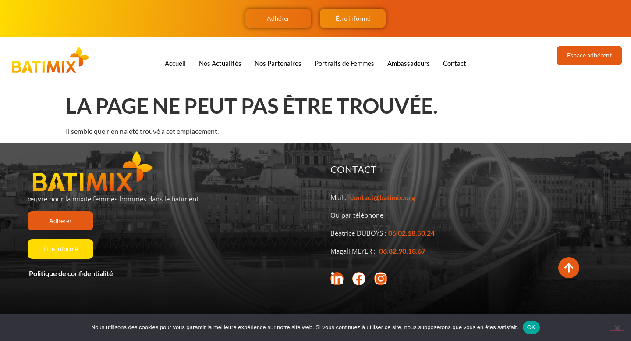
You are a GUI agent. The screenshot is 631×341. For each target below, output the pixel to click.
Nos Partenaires (278, 63)
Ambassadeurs (408, 63)
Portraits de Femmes (344, 63)
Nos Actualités (220, 63)
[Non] (617, 327)
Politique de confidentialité (70, 273)
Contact (454, 63)
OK (531, 327)
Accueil (175, 63)
